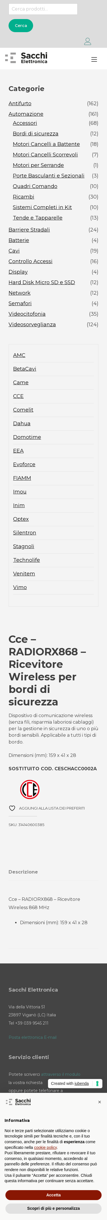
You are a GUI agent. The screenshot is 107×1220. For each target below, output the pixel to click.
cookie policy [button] (45, 1147)
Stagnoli (23, 546)
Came (21, 382)
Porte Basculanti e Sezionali (48, 176)
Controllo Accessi (31, 261)
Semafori (20, 303)
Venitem (24, 574)
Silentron (24, 533)
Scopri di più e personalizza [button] (53, 1208)
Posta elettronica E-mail (32, 1037)
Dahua (22, 423)
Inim (19, 505)
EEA (18, 451)
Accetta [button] (53, 1195)
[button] (99, 1102)
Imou (20, 492)
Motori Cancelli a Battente (46, 144)
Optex (21, 519)
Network (20, 293)
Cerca (21, 25)
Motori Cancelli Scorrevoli (45, 155)
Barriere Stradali (29, 230)
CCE (18, 396)
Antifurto (20, 103)
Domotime (27, 437)
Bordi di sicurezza (35, 134)
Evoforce (24, 464)
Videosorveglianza (32, 324)
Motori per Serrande (38, 165)
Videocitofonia (27, 314)
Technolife (26, 560)
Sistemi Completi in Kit (42, 207)
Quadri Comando (35, 186)
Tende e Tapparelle (37, 218)
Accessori (25, 123)
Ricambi (23, 197)
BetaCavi (24, 369)
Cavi (14, 251)
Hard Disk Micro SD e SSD (42, 282)
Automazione (26, 114)
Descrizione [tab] (23, 872)
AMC (19, 355)
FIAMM (22, 478)
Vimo (20, 587)
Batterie (19, 240)
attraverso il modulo (60, 1074)
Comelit (23, 410)
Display (18, 272)
